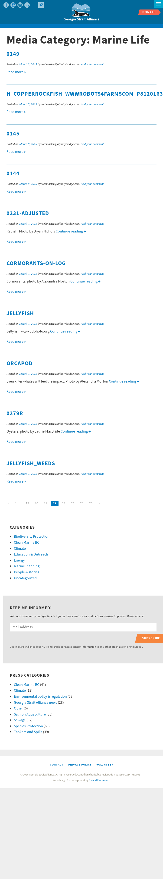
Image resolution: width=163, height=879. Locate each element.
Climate (20, 548)
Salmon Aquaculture (30, 714)
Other (18, 708)
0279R (15, 413)
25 (81, 503)
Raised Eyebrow (98, 780)
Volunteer (104, 765)
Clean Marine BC (26, 542)
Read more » (16, 72)
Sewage (20, 720)
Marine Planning (26, 566)
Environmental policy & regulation (40, 696)
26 (90, 503)
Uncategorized (25, 578)
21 (45, 503)
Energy (19, 560)
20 (36, 503)
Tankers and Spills (28, 732)
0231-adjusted (28, 213)
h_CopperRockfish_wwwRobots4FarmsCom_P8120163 (85, 94)
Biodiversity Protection (31, 536)
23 (63, 503)
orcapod (20, 363)
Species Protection (28, 726)
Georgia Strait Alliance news (35, 702)
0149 (13, 54)
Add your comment (92, 64)
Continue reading (71, 231)
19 (27, 503)
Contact (56, 765)
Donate (149, 12)
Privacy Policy (79, 765)
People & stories (26, 572)
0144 (13, 173)
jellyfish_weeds (31, 463)
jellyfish (20, 313)
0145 (13, 134)
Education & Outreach (31, 554)
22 (54, 503)
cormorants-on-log (36, 263)
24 (72, 503)
